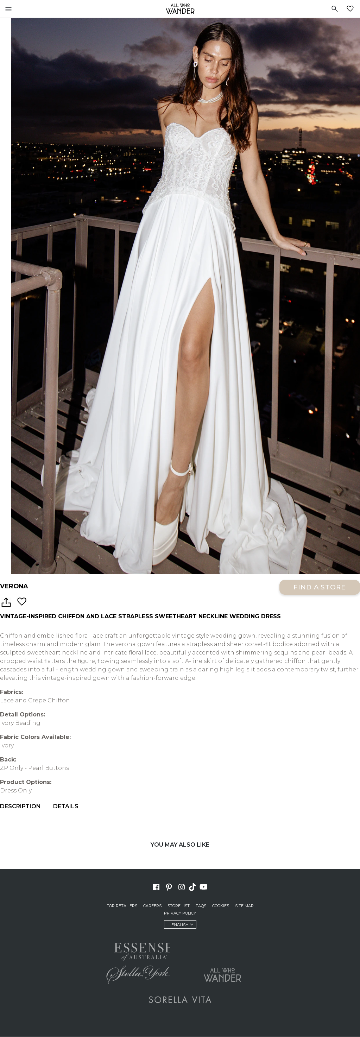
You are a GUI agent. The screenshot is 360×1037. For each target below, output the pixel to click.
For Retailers (122, 906)
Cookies (220, 906)
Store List (179, 906)
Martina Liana (222, 949)
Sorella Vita (180, 1000)
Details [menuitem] (65, 806)
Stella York (138, 975)
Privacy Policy (180, 913)
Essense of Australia (138, 950)
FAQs (201, 906)
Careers (152, 906)
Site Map (244, 906)
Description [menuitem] (20, 806)
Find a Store (319, 587)
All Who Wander (180, 9)
